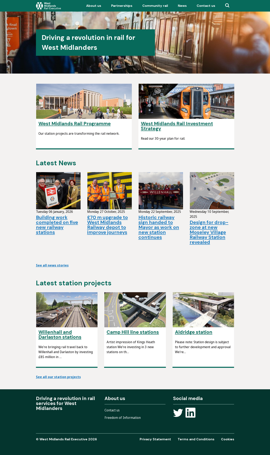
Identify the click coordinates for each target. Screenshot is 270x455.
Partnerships (121, 6)
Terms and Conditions (196, 439)
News (182, 6)
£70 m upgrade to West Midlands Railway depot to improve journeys (107, 225)
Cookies (227, 439)
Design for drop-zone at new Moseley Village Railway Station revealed (209, 232)
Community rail (155, 6)
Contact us (206, 6)
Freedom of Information (123, 417)
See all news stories (52, 265)
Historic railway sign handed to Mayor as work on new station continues (158, 227)
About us (93, 6)
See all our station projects (58, 377)
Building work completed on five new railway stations (57, 225)
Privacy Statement (155, 439)
